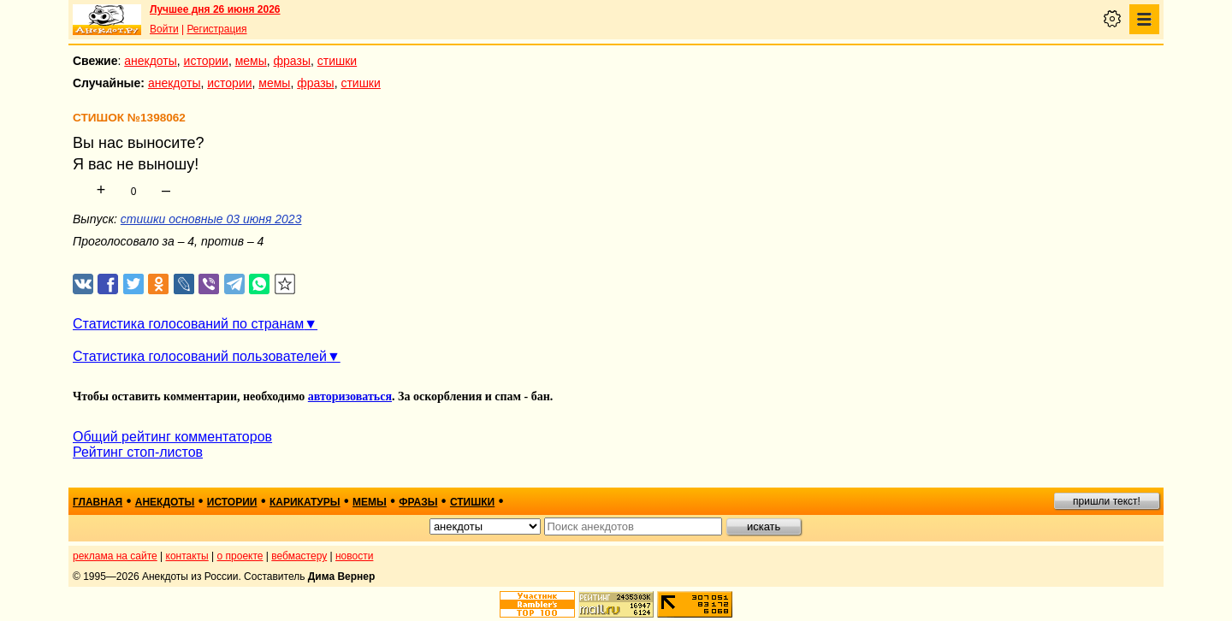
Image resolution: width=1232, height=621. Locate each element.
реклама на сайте (115, 556)
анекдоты (150, 61)
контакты (187, 556)
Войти (164, 29)
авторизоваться (350, 396)
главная (97, 502)
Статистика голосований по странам (188, 323)
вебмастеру (299, 556)
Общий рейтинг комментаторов (172, 436)
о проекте (240, 556)
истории (206, 61)
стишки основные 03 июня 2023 (211, 219)
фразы (292, 61)
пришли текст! (1106, 501)
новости (354, 556)
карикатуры (305, 502)
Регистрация (216, 29)
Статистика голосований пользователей (200, 356)
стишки (337, 61)
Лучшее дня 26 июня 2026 (215, 9)
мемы (251, 61)
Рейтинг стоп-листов (138, 452)
